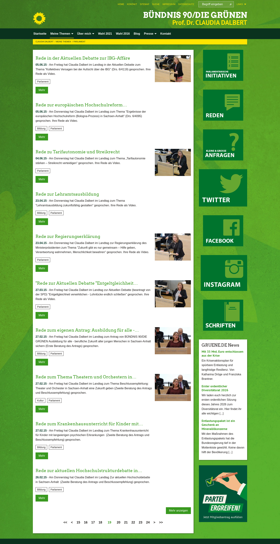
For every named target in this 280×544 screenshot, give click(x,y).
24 (148, 522)
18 (100, 522)
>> (161, 522)
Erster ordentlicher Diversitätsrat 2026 (215, 388)
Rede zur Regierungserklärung (68, 236)
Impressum (169, 4)
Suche (156, 4)
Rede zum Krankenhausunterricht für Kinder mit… (89, 423)
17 (93, 522)
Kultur (40, 400)
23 (140, 522)
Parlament (79, 42)
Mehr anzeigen (178, 510)
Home (121, 4)
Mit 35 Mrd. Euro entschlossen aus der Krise (222, 353)
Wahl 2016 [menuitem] (123, 33)
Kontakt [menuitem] (165, 33)
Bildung (41, 128)
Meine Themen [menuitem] (60, 33)
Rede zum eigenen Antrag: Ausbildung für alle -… (87, 330)
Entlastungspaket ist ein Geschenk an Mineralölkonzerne (218, 425)
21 (126, 522)
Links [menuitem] (240, 4)
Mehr (42, 90)
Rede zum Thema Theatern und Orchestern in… (86, 376)
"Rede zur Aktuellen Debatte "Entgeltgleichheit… (87, 283)
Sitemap (144, 4)
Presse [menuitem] (148, 33)
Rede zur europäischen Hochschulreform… (81, 104)
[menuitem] (121, 4)
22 (133, 522)
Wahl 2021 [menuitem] (105, 33)
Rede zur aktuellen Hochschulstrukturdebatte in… (89, 470)
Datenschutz (186, 4)
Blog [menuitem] (137, 33)
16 (86, 522)
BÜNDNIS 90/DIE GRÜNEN (195, 15)
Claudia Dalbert (45, 42)
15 (78, 522)
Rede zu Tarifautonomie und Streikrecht (78, 151)
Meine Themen (64, 42)
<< (65, 522)
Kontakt (132, 4)
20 (118, 522)
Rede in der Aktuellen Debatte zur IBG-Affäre (83, 58)
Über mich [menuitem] (84, 33)
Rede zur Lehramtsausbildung (67, 194)
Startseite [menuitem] (39, 33)
